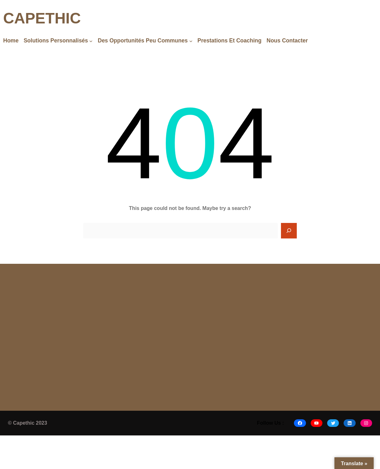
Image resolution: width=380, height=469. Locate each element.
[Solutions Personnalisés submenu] (91, 40)
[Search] (289, 231)
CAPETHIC (42, 18)
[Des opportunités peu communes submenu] (191, 40)
